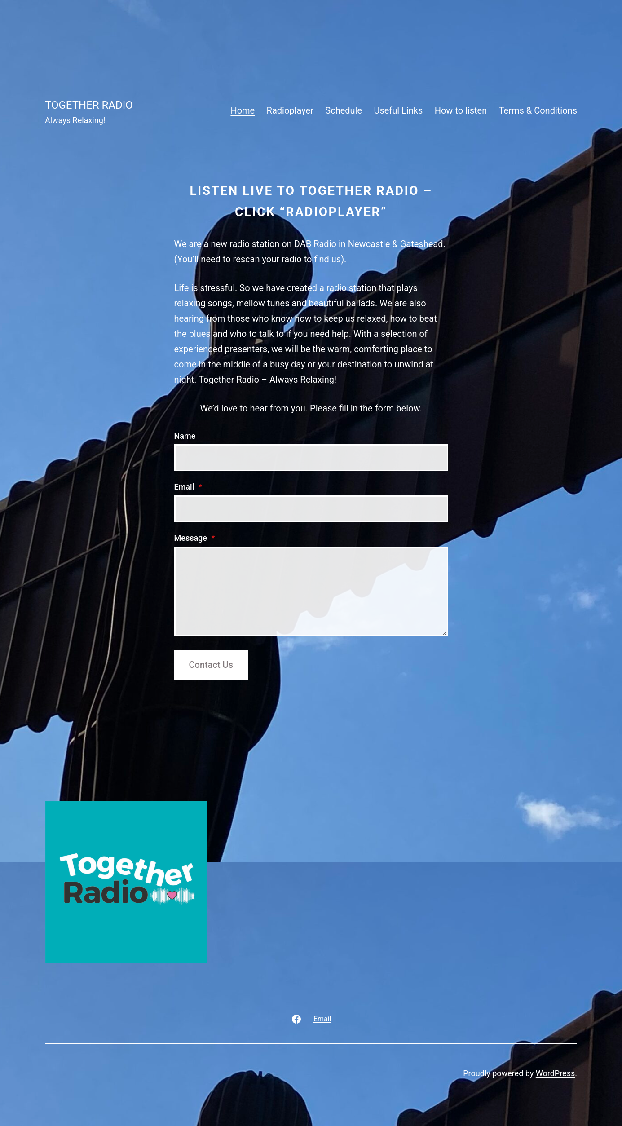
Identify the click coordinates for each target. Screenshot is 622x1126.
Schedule (343, 110)
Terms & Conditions (538, 110)
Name (185, 436)
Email (188, 486)
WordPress (555, 1073)
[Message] (311, 591)
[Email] (311, 508)
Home (242, 110)
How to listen (461, 110)
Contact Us (211, 664)
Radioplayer (290, 110)
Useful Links (398, 110)
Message (194, 538)
